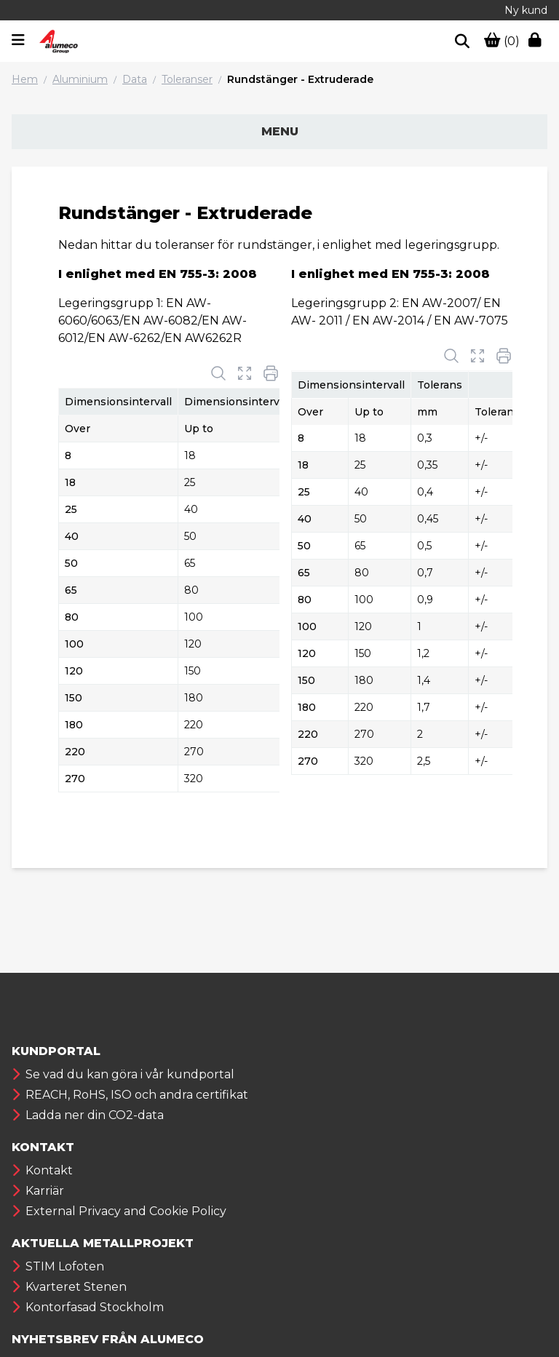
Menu (279, 131)
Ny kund (525, 10)
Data (134, 79)
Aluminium (80, 79)
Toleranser (187, 79)
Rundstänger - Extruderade (300, 79)
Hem (25, 79)
